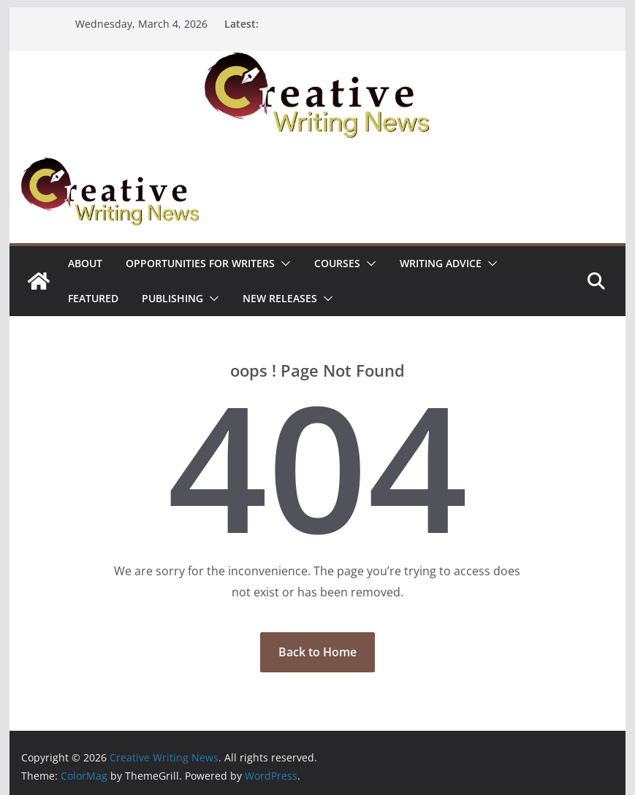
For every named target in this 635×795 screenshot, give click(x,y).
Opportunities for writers (200, 263)
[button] (283, 263)
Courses (337, 263)
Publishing (172, 298)
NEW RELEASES (280, 298)
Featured (93, 298)
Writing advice (441, 263)
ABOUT (85, 263)
